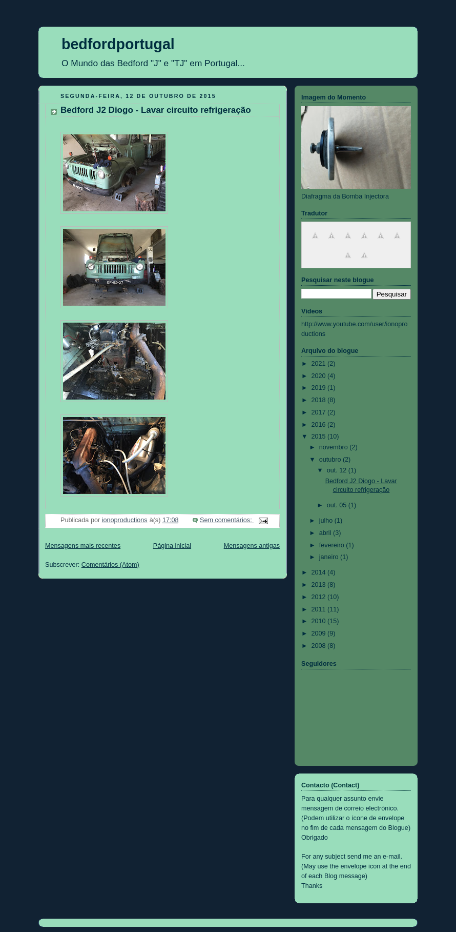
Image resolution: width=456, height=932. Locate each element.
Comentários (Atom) (110, 564)
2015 (320, 436)
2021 (320, 363)
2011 (320, 609)
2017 (320, 412)
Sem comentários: (227, 520)
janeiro (329, 557)
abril (326, 533)
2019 (320, 387)
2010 (320, 621)
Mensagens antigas (252, 545)
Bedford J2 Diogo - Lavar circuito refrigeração (155, 110)
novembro (334, 447)
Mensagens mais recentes (82, 545)
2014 (320, 572)
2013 (320, 584)
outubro (331, 459)
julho (327, 520)
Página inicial (172, 545)
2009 (320, 633)
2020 (320, 376)
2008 (320, 645)
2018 (320, 400)
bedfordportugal (118, 44)
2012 (320, 597)
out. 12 (337, 470)
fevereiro (332, 545)
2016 (320, 424)
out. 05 (337, 505)
